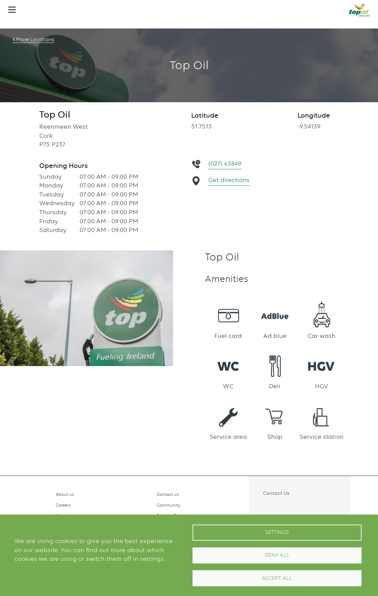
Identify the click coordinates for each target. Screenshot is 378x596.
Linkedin (292, 508)
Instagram (277, 508)
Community (168, 505)
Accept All (277, 578)
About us (65, 494)
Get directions (229, 179)
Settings (277, 532)
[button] (12, 10)
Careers (63, 505)
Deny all (277, 555)
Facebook (263, 508)
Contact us (168, 494)
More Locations (35, 40)
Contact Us (276, 493)
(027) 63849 (224, 163)
